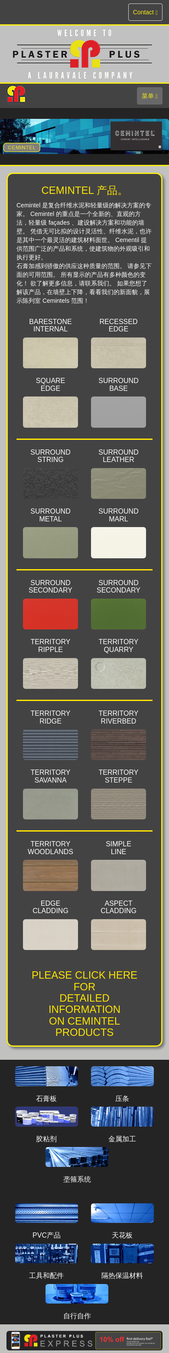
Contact (146, 14)
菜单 (151, 98)
